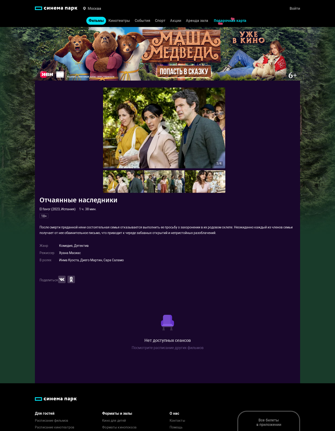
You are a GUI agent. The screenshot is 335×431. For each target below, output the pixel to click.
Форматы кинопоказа (119, 427)
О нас (174, 413)
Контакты (177, 420)
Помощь (176, 427)
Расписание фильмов (51, 420)
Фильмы (96, 20)
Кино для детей (114, 420)
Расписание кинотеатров (54, 427)
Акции (175, 20)
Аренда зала (197, 20)
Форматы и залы (117, 413)
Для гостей (44, 413)
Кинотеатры (119, 20)
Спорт (160, 20)
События (142, 20)
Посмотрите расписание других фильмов (168, 348)
